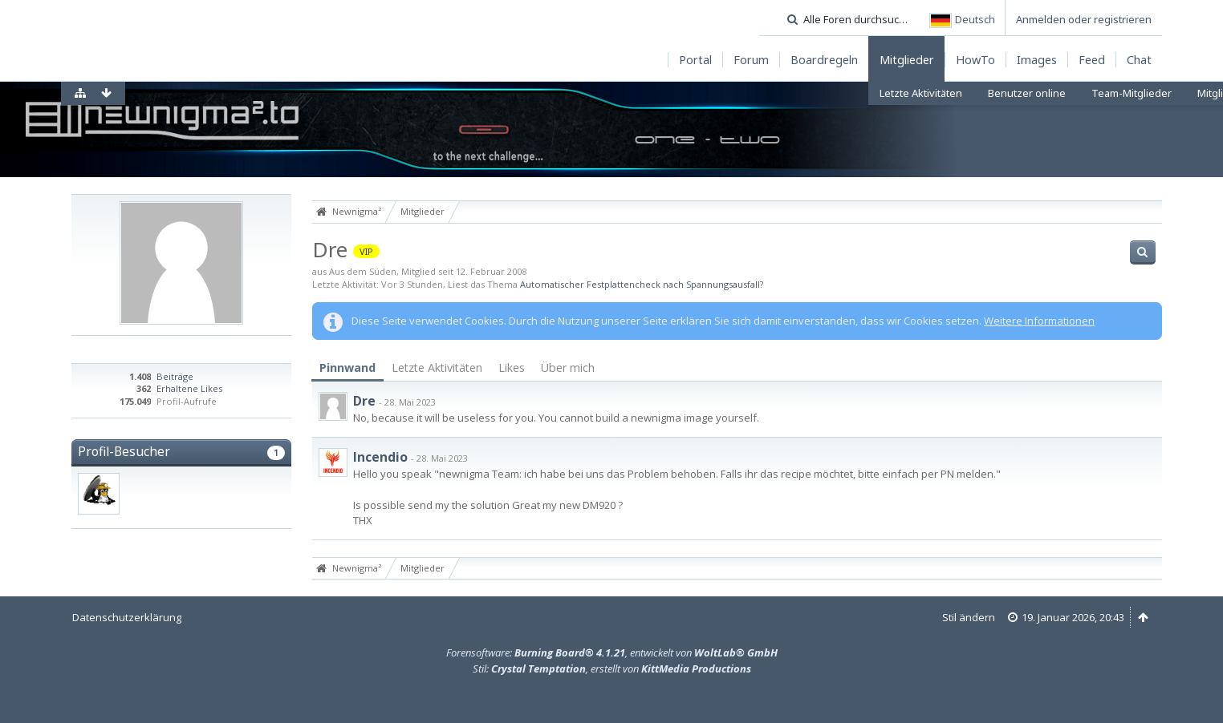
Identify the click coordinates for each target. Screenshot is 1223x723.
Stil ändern (968, 617)
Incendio (380, 457)
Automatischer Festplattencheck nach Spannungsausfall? (641, 284)
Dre (364, 401)
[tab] (347, 368)
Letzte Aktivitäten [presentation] (437, 367)
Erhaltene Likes (189, 388)
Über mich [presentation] (568, 367)
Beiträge (174, 376)
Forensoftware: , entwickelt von (612, 652)
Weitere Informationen (1039, 320)
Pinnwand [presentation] (347, 367)
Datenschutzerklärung (126, 617)
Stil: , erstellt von (612, 668)
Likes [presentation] (511, 367)
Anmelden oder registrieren (1084, 19)
